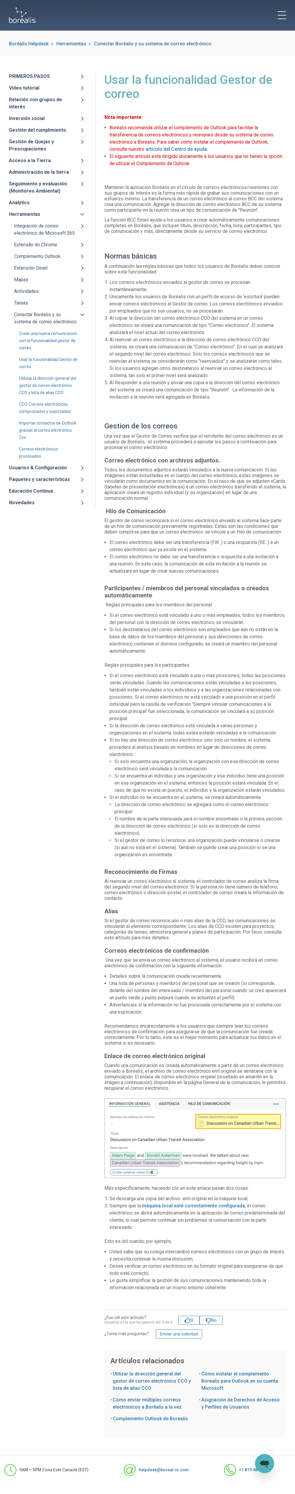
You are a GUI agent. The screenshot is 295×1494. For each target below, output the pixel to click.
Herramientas (71, 44)
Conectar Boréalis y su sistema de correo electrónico (152, 44)
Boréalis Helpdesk (29, 44)
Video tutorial (24, 88)
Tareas (21, 303)
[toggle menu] (282, 15)
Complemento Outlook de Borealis (150, 1418)
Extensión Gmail (30, 268)
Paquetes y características (39, 479)
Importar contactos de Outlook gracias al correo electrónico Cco (47, 430)
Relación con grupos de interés (35, 103)
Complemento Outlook (37, 256)
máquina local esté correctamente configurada (193, 1206)
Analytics (19, 202)
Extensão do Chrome (35, 245)
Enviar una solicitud (179, 1334)
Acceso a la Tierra (30, 160)
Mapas (21, 279)
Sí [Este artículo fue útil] (191, 1320)
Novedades (22, 502)
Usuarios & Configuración (38, 468)
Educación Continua (31, 491)
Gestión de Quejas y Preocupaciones (31, 145)
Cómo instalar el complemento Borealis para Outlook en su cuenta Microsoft (239, 1381)
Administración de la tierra (39, 172)
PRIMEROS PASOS (29, 76)
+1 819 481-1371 (247, 1470)
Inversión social (27, 118)
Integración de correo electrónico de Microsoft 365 (44, 229)
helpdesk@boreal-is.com (156, 1470)
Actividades (26, 291)
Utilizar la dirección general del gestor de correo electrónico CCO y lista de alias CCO (47, 385)
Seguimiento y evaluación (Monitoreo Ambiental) (38, 187)
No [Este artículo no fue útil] (214, 1320)
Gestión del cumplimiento (37, 130)
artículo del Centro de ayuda (176, 149)
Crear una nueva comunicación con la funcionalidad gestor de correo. (48, 340)
